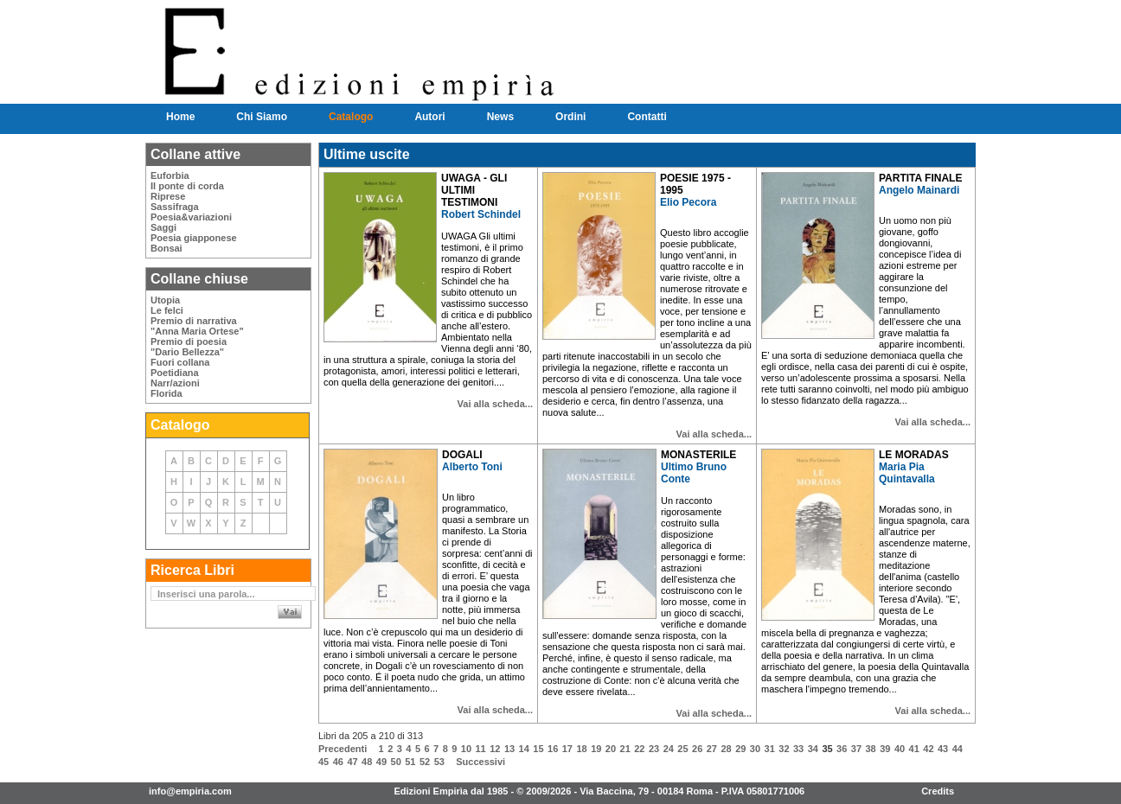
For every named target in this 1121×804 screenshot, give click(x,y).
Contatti (646, 117)
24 (668, 748)
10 (466, 748)
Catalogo (351, 117)
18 (581, 748)
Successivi (480, 761)
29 (740, 748)
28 (726, 748)
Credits (937, 791)
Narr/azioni (175, 383)
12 (495, 748)
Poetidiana (175, 372)
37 (856, 748)
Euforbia (170, 175)
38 (870, 748)
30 (755, 748)
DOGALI (462, 455)
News (500, 117)
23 (654, 748)
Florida (167, 393)
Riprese (168, 196)
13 (509, 748)
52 (425, 761)
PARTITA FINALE (920, 178)
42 (928, 748)
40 (899, 748)
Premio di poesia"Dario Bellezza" (189, 346)
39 (885, 748)
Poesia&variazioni (191, 217)
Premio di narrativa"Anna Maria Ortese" (197, 326)
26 (697, 748)
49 (381, 761)
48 (367, 761)
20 (610, 748)
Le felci (167, 310)
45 (323, 761)
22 (639, 748)
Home (180, 117)
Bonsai (167, 248)
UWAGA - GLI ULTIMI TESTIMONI (474, 190)
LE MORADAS (914, 455)
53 (439, 761)
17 (567, 748)
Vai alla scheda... (495, 404)
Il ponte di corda (187, 186)
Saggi (163, 227)
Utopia (165, 300)
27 (712, 748)
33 (798, 748)
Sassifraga (175, 206)
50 (396, 761)
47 (352, 761)
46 (338, 761)
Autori (429, 117)
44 (957, 748)
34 (813, 748)
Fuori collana (180, 362)
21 (625, 748)
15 (538, 748)
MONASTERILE (698, 455)
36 (841, 748)
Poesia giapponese (194, 238)
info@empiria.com (190, 791)
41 (914, 748)
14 (524, 748)
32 (783, 748)
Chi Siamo (261, 117)
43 (943, 748)
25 (682, 748)
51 (410, 761)
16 (553, 748)
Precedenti (342, 748)
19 (596, 748)
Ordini (570, 117)
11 (481, 748)
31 (770, 748)
